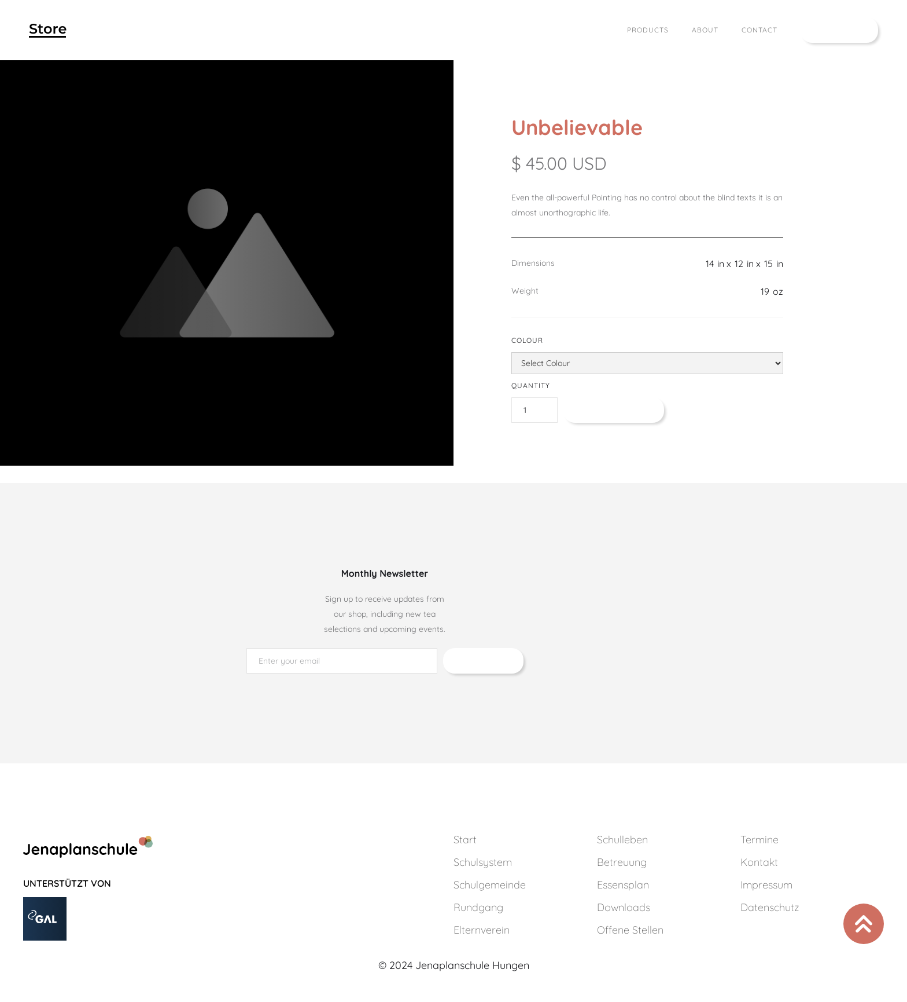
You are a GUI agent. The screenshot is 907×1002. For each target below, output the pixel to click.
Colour (527, 340)
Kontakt (759, 862)
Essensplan (623, 884)
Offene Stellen (630, 930)
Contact (759, 29)
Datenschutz (769, 907)
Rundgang (478, 907)
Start (465, 839)
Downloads (623, 907)
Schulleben (622, 839)
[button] (839, 30)
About (705, 29)
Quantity (530, 385)
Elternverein (482, 930)
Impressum (766, 884)
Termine (759, 839)
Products (648, 29)
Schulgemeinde (490, 884)
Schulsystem (483, 862)
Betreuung (622, 862)
